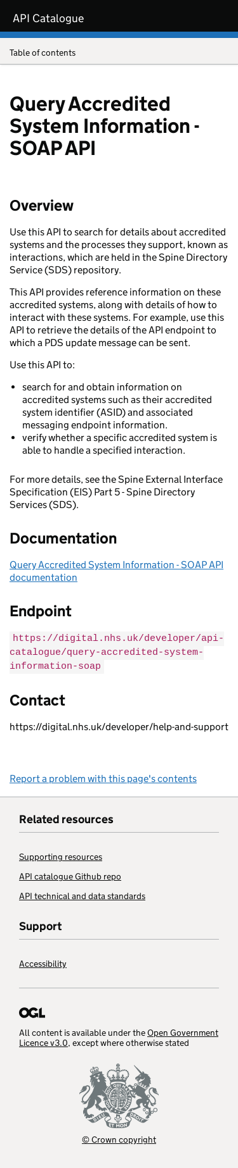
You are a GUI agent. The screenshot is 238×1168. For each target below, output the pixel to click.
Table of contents (119, 53)
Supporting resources (60, 854)
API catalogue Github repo (70, 874)
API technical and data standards (82, 894)
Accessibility (43, 961)
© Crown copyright (119, 1137)
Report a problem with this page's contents (103, 777)
